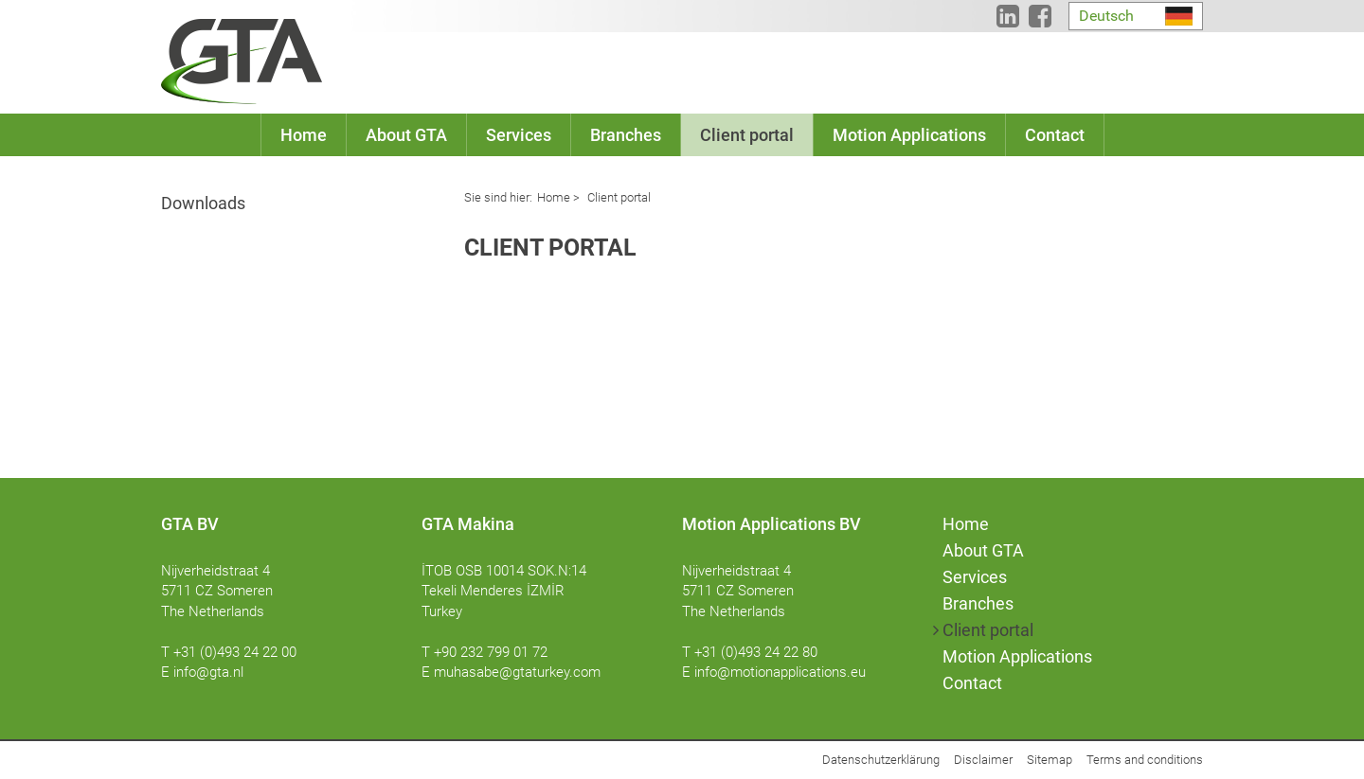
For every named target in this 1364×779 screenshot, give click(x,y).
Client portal (617, 197)
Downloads (203, 203)
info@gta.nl (208, 672)
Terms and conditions (1144, 759)
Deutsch (1106, 16)
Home (553, 197)
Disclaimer (983, 759)
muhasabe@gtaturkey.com (517, 672)
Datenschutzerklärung (881, 759)
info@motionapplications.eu (780, 672)
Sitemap (1049, 759)
